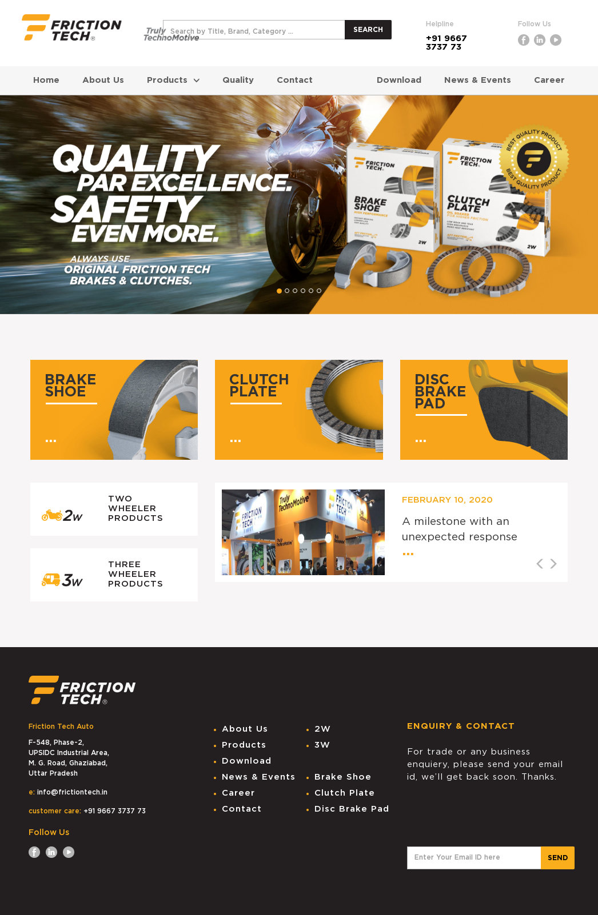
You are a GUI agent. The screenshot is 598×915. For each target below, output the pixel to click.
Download (399, 80)
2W (322, 729)
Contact (295, 80)
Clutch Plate (344, 793)
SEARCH (368, 29)
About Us (103, 80)
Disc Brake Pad (351, 809)
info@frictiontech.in (72, 792)
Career (549, 80)
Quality (238, 80)
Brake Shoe (343, 777)
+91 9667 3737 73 (446, 42)
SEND (558, 857)
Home (46, 80)
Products (173, 80)
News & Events (477, 80)
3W (322, 745)
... (51, 438)
